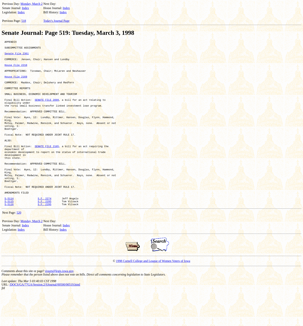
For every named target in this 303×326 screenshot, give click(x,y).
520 (19, 245)
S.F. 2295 (44, 234)
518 (23, 20)
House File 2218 (16, 70)
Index (25, 8)
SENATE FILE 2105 (47, 167)
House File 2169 (16, 84)
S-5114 (9, 230)
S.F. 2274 (44, 230)
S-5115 (9, 234)
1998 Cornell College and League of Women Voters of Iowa (153, 294)
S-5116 (9, 237)
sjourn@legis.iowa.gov (59, 304)
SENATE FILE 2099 (47, 112)
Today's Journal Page (56, 20)
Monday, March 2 (31, 3)
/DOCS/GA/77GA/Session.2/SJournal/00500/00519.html (44, 317)
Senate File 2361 (17, 56)
